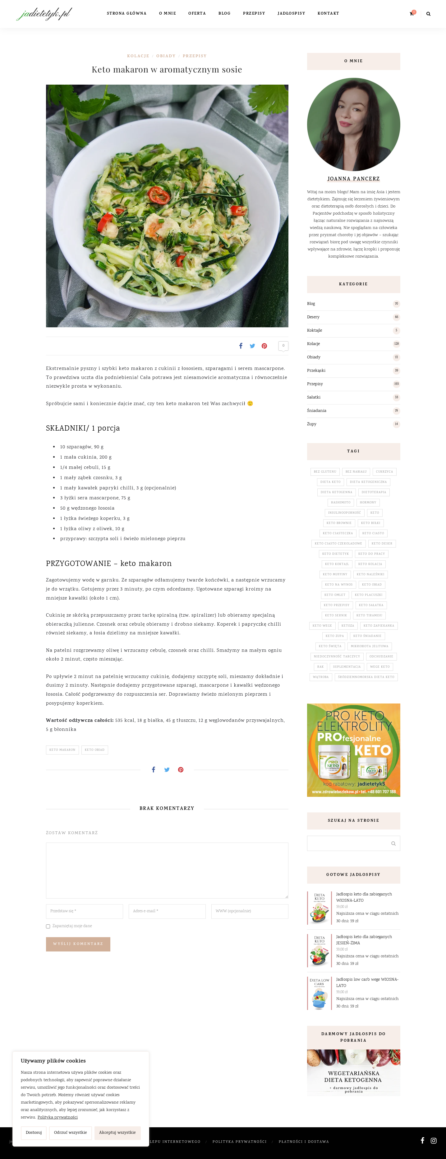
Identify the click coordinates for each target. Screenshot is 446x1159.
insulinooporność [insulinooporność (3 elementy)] (344, 513)
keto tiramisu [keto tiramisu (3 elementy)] (369, 616)
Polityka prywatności (58, 1118)
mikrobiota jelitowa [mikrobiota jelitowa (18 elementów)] (370, 646)
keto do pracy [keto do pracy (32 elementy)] (371, 554)
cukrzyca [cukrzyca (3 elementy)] (384, 472)
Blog (224, 14)
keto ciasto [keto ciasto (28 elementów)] (373, 533)
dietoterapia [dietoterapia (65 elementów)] (374, 492)
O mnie (167, 14)
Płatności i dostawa (304, 1142)
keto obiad (95, 750)
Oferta (197, 14)
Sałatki (313, 398)
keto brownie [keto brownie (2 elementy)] (339, 523)
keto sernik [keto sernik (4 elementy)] (336, 616)
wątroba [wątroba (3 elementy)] (321, 677)
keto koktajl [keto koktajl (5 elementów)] (337, 564)
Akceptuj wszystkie (117, 1133)
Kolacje (138, 56)
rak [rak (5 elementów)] (320, 667)
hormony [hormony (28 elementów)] (368, 503)
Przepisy (254, 14)
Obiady (166, 56)
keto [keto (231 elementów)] (374, 513)
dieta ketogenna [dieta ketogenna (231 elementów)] (336, 492)
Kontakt (328, 14)
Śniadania (316, 411)
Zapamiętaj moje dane (72, 926)
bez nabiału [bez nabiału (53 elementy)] (356, 472)
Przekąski (316, 371)
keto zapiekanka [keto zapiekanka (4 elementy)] (379, 626)
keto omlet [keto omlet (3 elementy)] (335, 595)
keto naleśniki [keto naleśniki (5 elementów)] (370, 574)
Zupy (311, 424)
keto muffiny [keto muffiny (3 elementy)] (335, 574)
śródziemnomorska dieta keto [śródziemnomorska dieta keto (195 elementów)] (366, 677)
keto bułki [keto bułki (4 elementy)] (370, 523)
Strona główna (127, 14)
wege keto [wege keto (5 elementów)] (380, 667)
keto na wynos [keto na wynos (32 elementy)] (339, 585)
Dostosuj (34, 1133)
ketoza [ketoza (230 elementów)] (348, 626)
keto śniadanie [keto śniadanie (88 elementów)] (367, 636)
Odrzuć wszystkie (70, 1133)
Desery (313, 317)
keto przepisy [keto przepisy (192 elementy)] (337, 605)
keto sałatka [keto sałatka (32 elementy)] (371, 605)
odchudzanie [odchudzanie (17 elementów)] (381, 657)
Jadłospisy (291, 14)
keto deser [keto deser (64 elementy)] (382, 544)
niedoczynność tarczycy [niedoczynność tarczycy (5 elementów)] (337, 657)
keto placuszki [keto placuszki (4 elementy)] (369, 595)
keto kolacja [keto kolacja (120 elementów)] (370, 564)
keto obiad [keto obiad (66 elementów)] (372, 585)
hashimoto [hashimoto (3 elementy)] (341, 503)
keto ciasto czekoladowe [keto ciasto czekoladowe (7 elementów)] (338, 544)
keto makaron (62, 750)
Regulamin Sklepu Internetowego (159, 1142)
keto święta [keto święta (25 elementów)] (330, 646)
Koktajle (314, 331)
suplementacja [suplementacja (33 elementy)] (347, 667)
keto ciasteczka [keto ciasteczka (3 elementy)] (338, 533)
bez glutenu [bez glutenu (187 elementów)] (325, 472)
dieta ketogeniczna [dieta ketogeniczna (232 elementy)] (368, 482)
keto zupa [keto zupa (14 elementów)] (335, 636)
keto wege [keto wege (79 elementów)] (322, 626)
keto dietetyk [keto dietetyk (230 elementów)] (335, 554)
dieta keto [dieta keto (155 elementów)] (330, 482)
